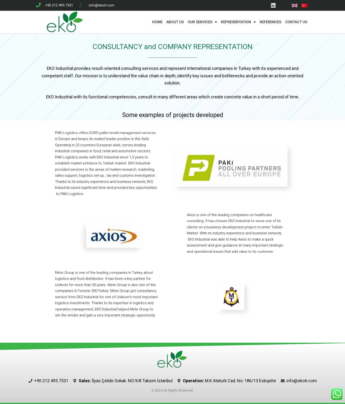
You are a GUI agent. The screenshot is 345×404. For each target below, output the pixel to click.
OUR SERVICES (202, 22)
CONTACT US (296, 22)
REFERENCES (270, 22)
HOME (157, 22)
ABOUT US (175, 22)
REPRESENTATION (238, 22)
